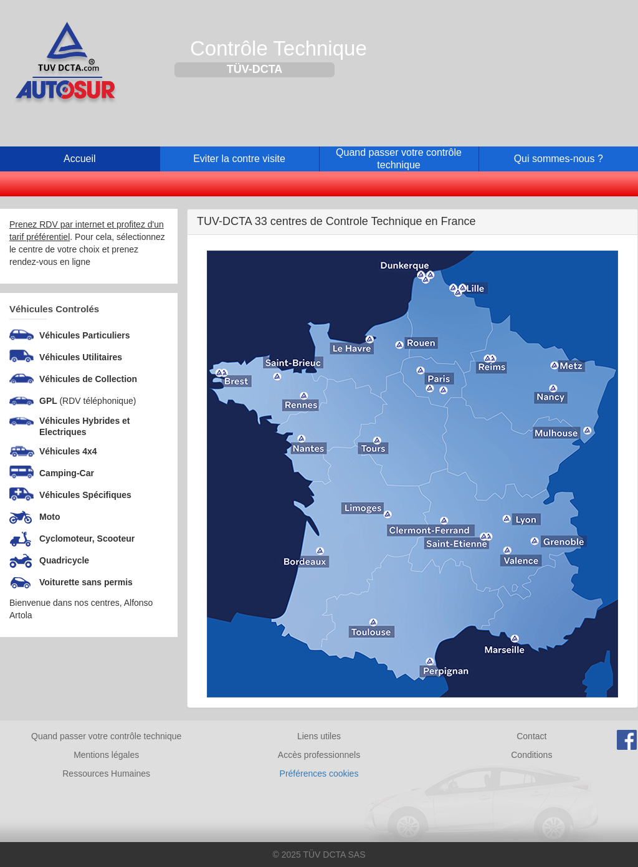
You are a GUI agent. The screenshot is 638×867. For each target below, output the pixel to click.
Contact (531, 736)
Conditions (531, 755)
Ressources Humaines (106, 773)
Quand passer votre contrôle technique (106, 736)
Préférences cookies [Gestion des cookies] (319, 773)
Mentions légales (106, 755)
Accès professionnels (319, 755)
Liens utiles (319, 736)
